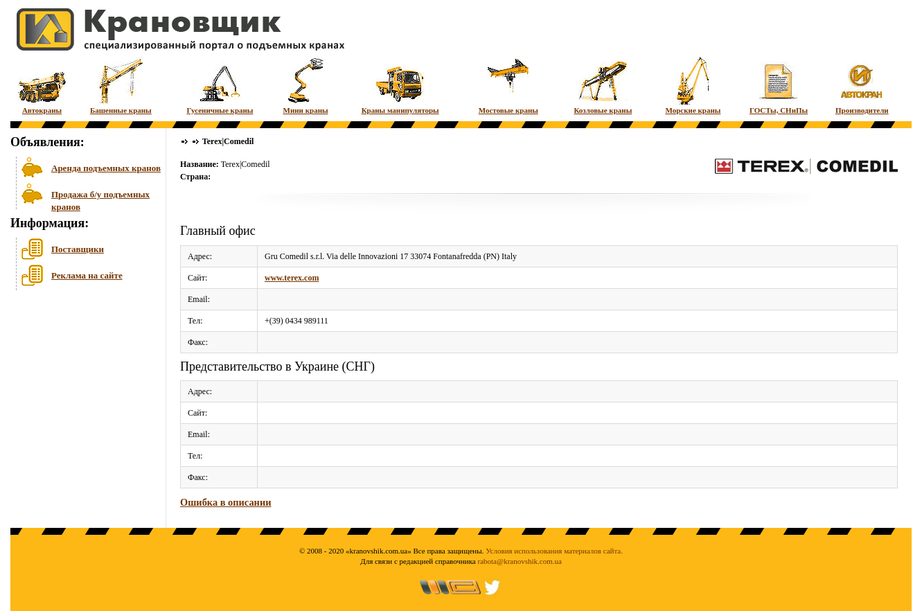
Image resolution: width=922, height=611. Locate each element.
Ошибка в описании (225, 502)
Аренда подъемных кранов (106, 168)
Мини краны (305, 84)
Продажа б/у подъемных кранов (100, 199)
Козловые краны (603, 84)
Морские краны (692, 84)
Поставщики (77, 249)
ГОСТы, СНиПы (779, 84)
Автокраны (42, 84)
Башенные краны (121, 84)
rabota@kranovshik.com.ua (520, 561)
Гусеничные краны (219, 84)
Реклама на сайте (87, 275)
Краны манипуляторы (400, 84)
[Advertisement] (79, 401)
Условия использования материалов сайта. (554, 551)
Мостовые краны (508, 84)
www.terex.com (292, 278)
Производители (862, 84)
